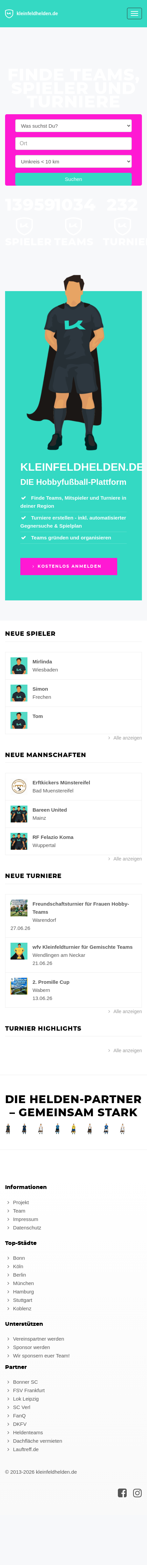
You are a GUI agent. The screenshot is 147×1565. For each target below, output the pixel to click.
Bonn (15, 1258)
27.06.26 (20, 928)
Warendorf (44, 920)
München (19, 1283)
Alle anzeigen (124, 738)
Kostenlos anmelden (66, 566)
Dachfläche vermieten (33, 1441)
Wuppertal (44, 845)
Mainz (39, 818)
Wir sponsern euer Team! (37, 1355)
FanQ (15, 1415)
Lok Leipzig (22, 1399)
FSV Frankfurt (25, 1390)
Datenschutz (23, 1227)
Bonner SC (21, 1382)
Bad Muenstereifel (53, 790)
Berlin (15, 1275)
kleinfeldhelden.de (31, 13)
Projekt (17, 1202)
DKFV (15, 1424)
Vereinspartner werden (34, 1339)
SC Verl (17, 1407)
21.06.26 (42, 963)
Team (15, 1211)
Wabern (41, 990)
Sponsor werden (27, 1347)
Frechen (42, 697)
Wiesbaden (45, 669)
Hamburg (19, 1291)
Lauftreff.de (22, 1449)
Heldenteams (24, 1432)
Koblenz (18, 1308)
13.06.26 (42, 998)
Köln (14, 1266)
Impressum (21, 1219)
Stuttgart (18, 1300)
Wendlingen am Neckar (59, 955)
